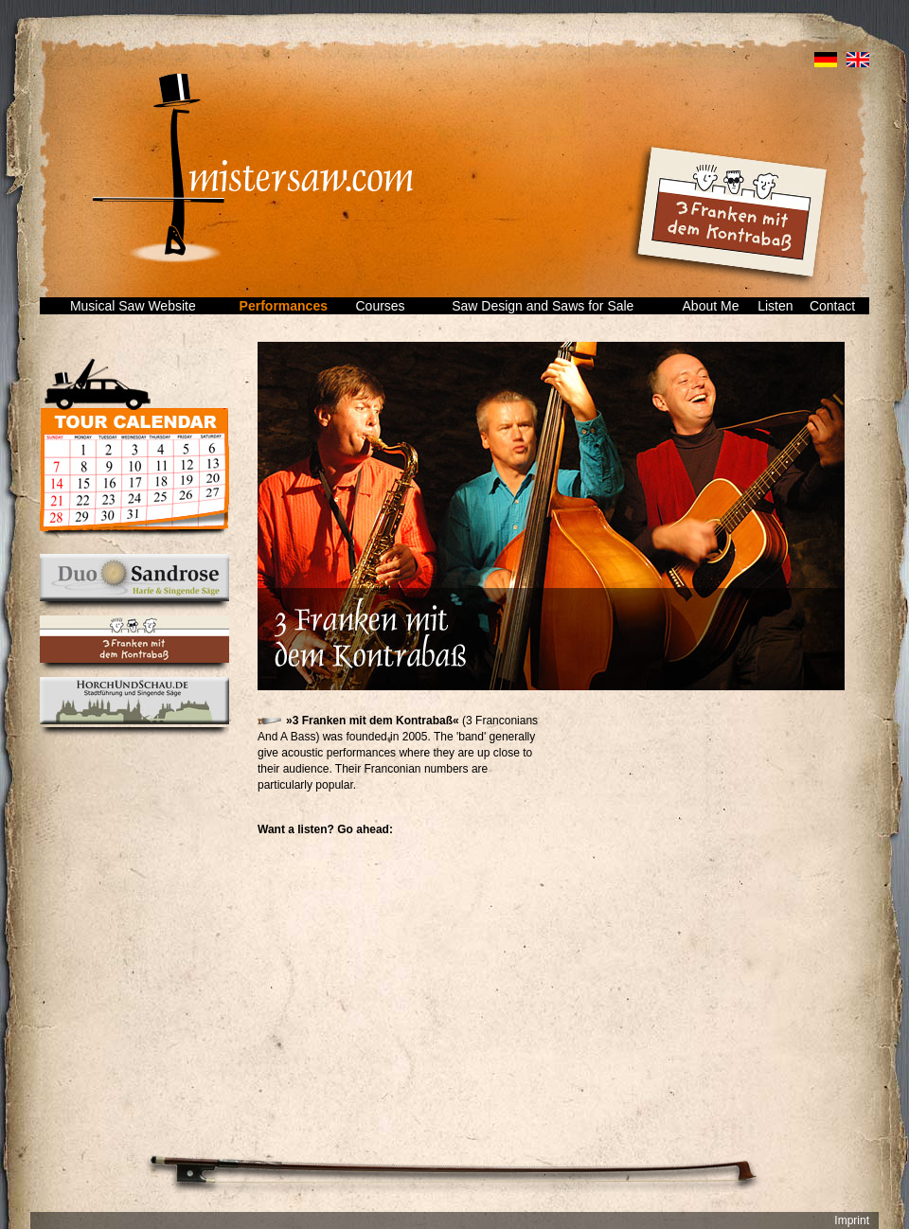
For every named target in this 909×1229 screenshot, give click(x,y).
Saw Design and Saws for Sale (542, 305)
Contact (832, 305)
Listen (775, 305)
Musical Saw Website (133, 305)
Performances (284, 305)
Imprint (851, 1220)
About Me (711, 305)
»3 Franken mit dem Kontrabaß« (372, 720)
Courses (379, 305)
